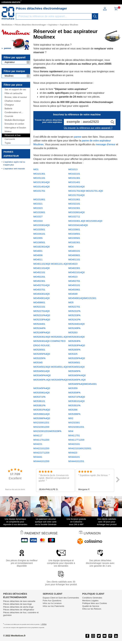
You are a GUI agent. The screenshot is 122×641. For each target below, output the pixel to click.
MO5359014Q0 (41, 392)
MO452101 (39, 272)
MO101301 (39, 173)
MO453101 (74, 285)
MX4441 (37, 457)
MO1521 (38, 203)
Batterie (8, 108)
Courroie (9, 116)
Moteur (8, 131)
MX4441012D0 (41, 461)
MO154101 (39, 233)
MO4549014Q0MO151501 (82, 298)
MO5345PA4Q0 (41, 388)
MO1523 (38, 208)
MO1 (36, 169)
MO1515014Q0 (76, 186)
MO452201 (39, 276)
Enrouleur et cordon (14, 124)
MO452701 (74, 281)
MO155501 (74, 238)
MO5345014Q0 (76, 366)
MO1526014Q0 (76, 212)
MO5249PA (74, 328)
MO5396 (73, 409)
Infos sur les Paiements (53, 606)
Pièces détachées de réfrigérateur (18, 609)
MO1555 (38, 238)
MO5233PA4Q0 (41, 319)
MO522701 (74, 306)
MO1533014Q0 (41, 225)
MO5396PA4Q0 (41, 418)
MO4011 (38, 259)
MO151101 (39, 178)
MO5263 (73, 332)
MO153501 (39, 229)
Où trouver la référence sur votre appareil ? (88, 128)
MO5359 (73, 388)
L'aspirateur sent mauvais (14, 169)
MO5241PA (74, 319)
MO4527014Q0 (41, 285)
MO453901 (74, 289)
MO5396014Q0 (41, 414)
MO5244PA (39, 328)
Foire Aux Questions (52, 600)
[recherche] (95, 16)
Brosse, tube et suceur (16, 97)
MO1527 (38, 216)
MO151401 (74, 182)
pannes (7, 48)
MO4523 (73, 276)
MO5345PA (74, 371)
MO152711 (74, 216)
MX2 (70, 418)
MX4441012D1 (76, 461)
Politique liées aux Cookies (94, 603)
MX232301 (74, 422)
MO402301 (74, 268)
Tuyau (8, 143)
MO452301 (39, 281)
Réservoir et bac (13, 135)
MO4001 (38, 251)
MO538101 (39, 401)
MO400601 (74, 255)
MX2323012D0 (41, 426)
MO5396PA (74, 414)
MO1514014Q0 (41, 186)
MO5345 (38, 362)
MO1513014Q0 (41, 182)
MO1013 (73, 169)
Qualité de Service (90, 606)
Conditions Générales (92, 597)
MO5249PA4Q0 (41, 332)
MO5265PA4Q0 (41, 354)
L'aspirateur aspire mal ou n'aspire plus (14, 163)
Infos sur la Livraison (52, 603)
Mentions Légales (90, 600)
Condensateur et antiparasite (13, 112)
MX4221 (37, 444)
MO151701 (39, 190)
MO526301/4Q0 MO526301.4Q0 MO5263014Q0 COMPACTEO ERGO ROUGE (50, 341)
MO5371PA (39, 396)
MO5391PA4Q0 (41, 409)
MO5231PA (74, 311)
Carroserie (10, 139)
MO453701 (39, 289)
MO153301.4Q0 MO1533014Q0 (85, 220)
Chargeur (9, 105)
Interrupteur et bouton (15, 128)
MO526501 (39, 349)
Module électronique (15, 120)
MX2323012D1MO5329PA (47, 431)
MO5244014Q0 (76, 323)
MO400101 (74, 251)
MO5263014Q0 (76, 336)
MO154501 (74, 233)
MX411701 (74, 435)
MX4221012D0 (41, 448)
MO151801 (39, 199)
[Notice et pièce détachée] (8, 13)
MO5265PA (74, 349)
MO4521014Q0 (76, 272)
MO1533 (38, 220)
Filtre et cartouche (13, 93)
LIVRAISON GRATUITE (11, 2)
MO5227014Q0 (41, 311)
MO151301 (74, 178)
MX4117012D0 (41, 439)
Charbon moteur (13, 101)
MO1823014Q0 (41, 246)
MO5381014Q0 (76, 401)
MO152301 (74, 208)
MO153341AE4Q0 (78, 225)
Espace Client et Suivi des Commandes (61, 597)
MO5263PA (74, 341)
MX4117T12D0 (76, 439)
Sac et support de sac (15, 89)
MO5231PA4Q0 (41, 315)
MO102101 (74, 173)
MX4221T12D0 (41, 452)
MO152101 (74, 203)
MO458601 (39, 302)
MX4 (70, 431)
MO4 (71, 246)
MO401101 (74, 259)
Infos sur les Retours (91, 609)
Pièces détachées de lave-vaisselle (19, 601)
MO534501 (74, 362)
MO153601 (74, 229)
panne (77, 136)
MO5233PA (74, 315)
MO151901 (74, 199)
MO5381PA (39, 405)
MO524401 (39, 323)
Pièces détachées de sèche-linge (18, 607)
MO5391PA (74, 405)
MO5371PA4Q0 (76, 396)
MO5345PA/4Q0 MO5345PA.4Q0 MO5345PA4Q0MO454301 (82, 379)
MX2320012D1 (41, 422)
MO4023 (73, 263)
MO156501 (39, 242)
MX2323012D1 (76, 426)
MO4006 (38, 255)
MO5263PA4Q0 (76, 345)
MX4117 (37, 435)
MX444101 (74, 457)
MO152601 (39, 212)
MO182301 (74, 242)
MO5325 (73, 354)
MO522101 (39, 306)
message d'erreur (105, 144)
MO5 (71, 302)
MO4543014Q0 (41, 293)
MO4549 (73, 293)
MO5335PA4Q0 (76, 358)
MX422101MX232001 (79, 448)
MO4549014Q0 (41, 298)
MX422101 (74, 444)
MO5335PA (39, 358)
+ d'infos (43, 624)
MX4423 (72, 452)
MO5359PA (74, 392)
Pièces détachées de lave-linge (17, 604)
